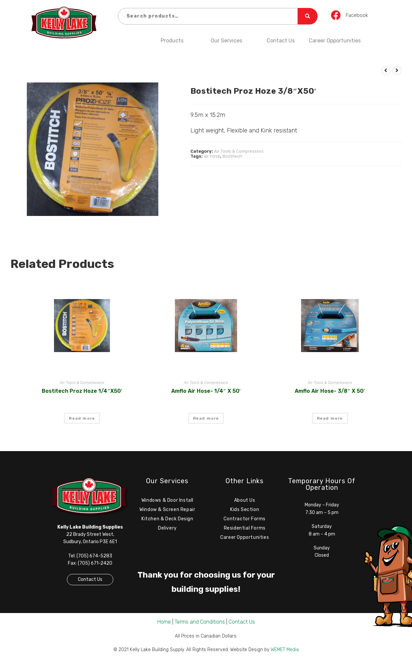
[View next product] (397, 70)
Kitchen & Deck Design (167, 521)
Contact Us (281, 40)
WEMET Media (285, 653)
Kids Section (244, 511)
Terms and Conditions (200, 625)
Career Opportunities (335, 40)
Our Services (226, 40)
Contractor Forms (245, 521)
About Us (244, 501)
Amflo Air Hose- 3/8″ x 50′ (330, 391)
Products (172, 40)
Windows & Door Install (167, 501)
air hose (212, 156)
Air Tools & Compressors (239, 151)
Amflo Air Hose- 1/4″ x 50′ (206, 391)
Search (308, 16)
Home (164, 625)
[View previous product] (385, 70)
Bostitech (232, 156)
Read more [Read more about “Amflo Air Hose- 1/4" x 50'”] (206, 418)
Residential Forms (245, 531)
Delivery (167, 531)
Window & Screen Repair (167, 511)
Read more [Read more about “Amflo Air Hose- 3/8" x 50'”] (330, 418)
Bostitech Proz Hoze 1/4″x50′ (82, 391)
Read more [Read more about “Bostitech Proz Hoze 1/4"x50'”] (82, 418)
